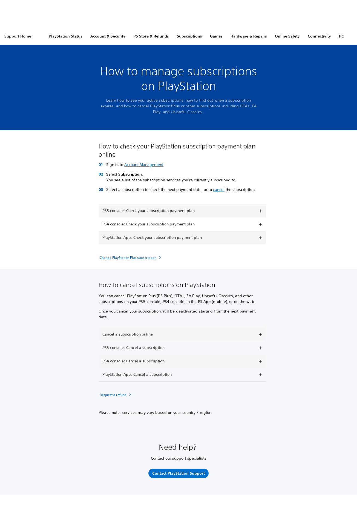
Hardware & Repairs (249, 36)
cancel (218, 189)
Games (216, 36)
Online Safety (287, 36)
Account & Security (107, 36)
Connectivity (319, 36)
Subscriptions (189, 36)
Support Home (17, 36)
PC (341, 36)
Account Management (143, 164)
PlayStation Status (65, 36)
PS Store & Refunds (151, 36)
